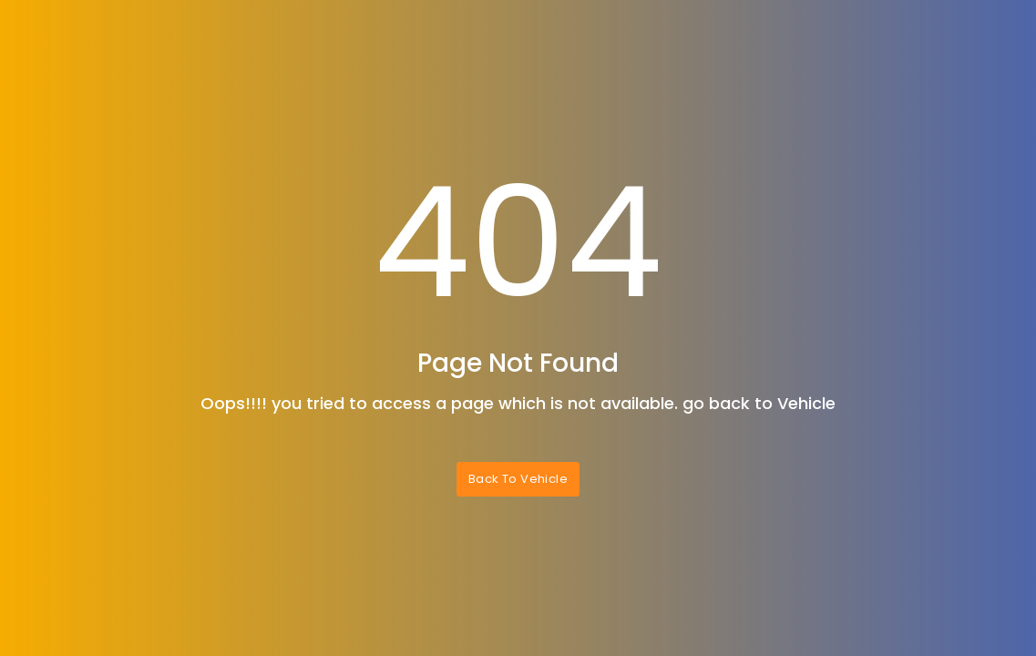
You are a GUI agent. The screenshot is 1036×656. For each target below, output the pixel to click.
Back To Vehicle (518, 478)
